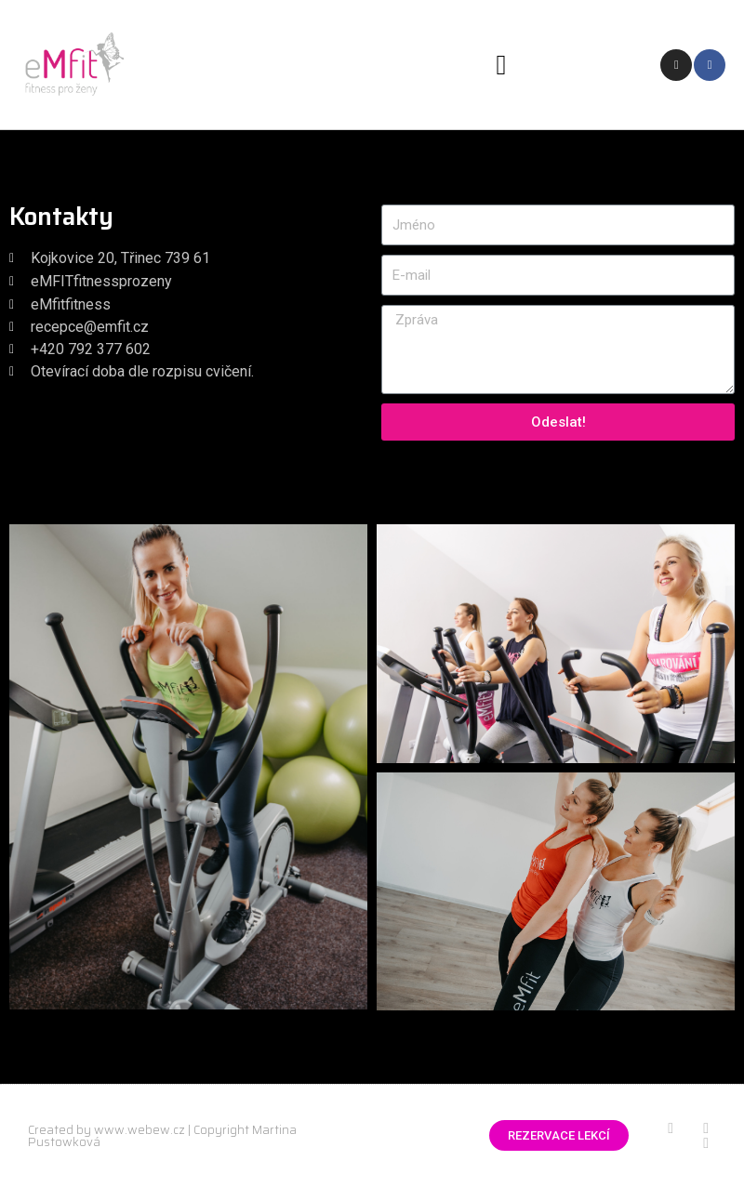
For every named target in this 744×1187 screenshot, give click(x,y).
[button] (501, 65)
